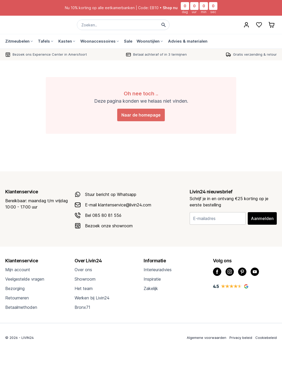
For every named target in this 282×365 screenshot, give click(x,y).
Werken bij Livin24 (92, 298)
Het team (84, 288)
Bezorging (15, 288)
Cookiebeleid (266, 337)
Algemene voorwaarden (206, 337)
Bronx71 (82, 307)
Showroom (85, 279)
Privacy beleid (240, 337)
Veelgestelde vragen (24, 279)
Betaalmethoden (21, 307)
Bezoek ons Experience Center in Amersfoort (50, 54)
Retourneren (17, 298)
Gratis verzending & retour (255, 54)
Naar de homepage (141, 115)
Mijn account (17, 270)
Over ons (83, 270)
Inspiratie (152, 279)
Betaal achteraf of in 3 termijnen (160, 54)
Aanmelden (262, 218)
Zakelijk (151, 288)
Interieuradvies (158, 270)
